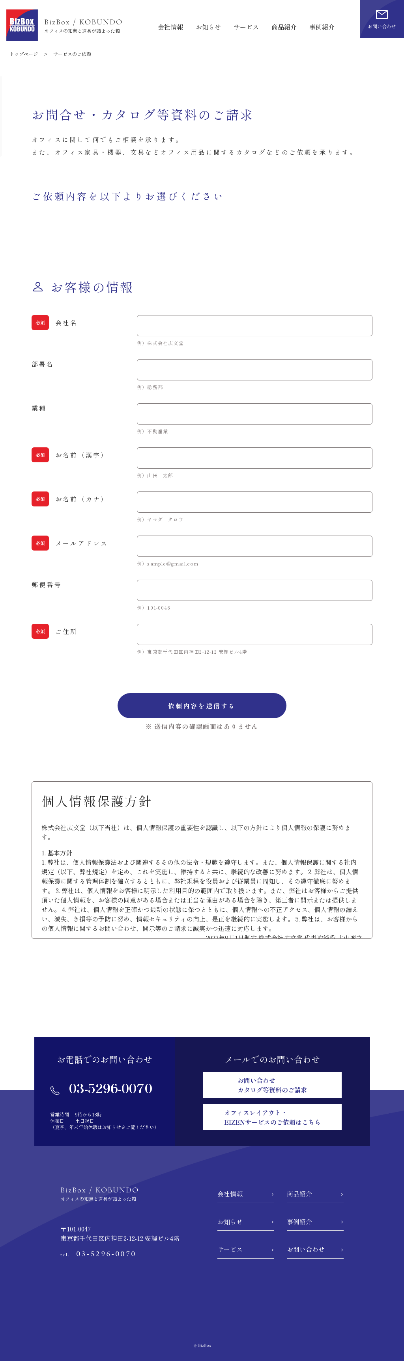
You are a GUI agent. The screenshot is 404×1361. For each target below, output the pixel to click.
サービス (246, 27)
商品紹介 (284, 27)
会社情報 (170, 27)
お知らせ (208, 27)
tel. (98, 1254)
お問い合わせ (306, 1249)
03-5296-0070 (101, 1088)
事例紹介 (322, 27)
